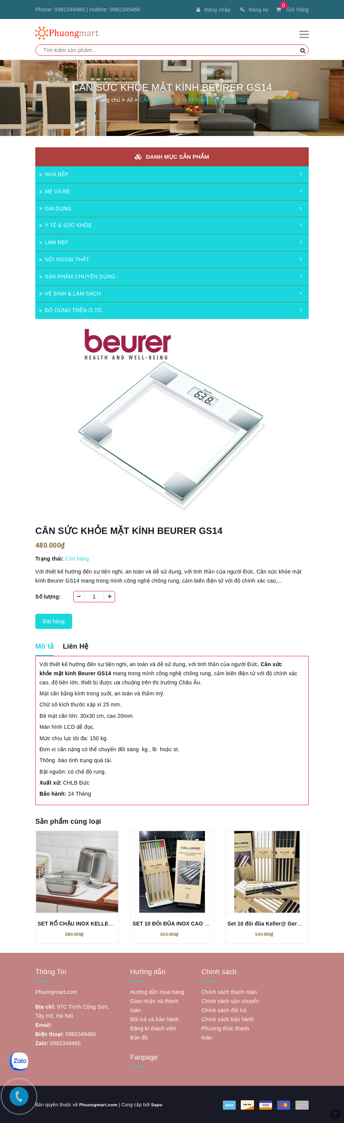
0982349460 (69, 9)
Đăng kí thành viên (153, 1028)
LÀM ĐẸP (53, 241)
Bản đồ (139, 1037)
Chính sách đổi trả (224, 1009)
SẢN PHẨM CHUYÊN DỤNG (77, 276)
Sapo (157, 1104)
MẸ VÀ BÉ (54, 191)
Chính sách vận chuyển (230, 1000)
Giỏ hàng (292, 9)
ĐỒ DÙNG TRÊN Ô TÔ (70, 309)
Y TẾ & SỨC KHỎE (65, 224)
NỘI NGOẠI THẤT (64, 259)
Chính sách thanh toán (229, 991)
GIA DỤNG (55, 208)
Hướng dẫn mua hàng (157, 991)
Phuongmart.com (98, 1104)
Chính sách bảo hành (228, 1019)
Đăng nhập (211, 9)
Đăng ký (253, 9)
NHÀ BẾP (53, 174)
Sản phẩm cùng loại (68, 820)
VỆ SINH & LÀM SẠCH (70, 293)
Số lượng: (48, 596)
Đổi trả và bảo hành (154, 1019)
